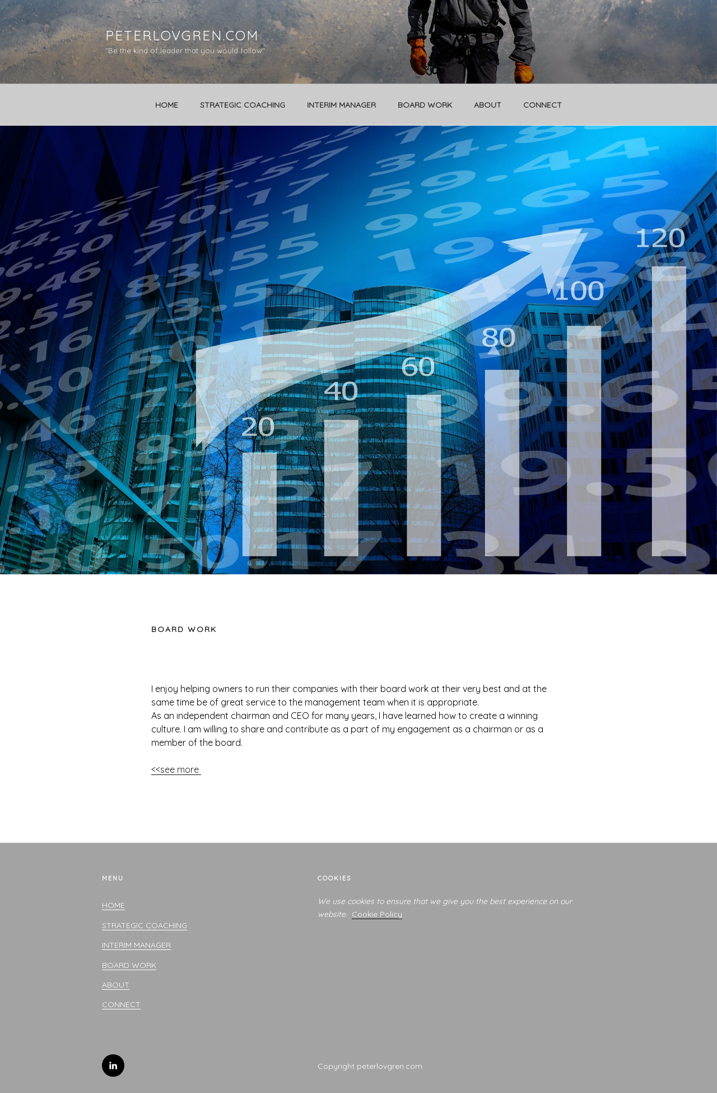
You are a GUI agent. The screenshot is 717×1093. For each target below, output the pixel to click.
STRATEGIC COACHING (242, 105)
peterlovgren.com (182, 35)
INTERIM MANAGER (341, 105)
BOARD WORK (425, 105)
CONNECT (542, 105)
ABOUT (487, 105)
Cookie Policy (377, 914)
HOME (166, 105)
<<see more (176, 769)
